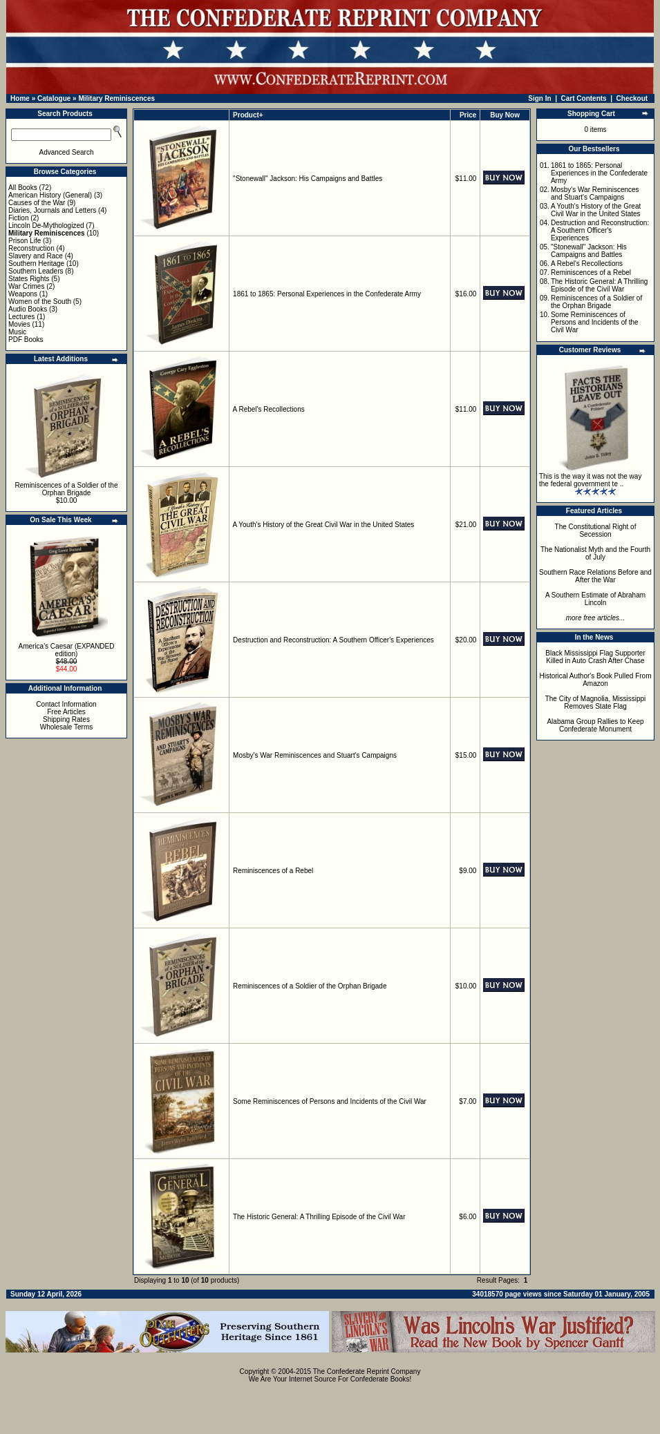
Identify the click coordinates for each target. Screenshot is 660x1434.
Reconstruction (31, 248)
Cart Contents (584, 98)
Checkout (632, 98)
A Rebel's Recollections (269, 409)
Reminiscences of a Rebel (273, 870)
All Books (22, 187)
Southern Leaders (36, 271)
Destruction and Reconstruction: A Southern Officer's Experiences (333, 640)
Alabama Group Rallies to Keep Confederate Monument (595, 725)
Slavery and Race (35, 256)
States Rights (28, 279)
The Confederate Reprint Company (367, 1371)
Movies (19, 324)
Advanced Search (66, 152)
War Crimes (26, 286)
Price (468, 115)
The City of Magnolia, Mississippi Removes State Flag (595, 702)
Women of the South (39, 301)
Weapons (22, 294)
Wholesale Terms (66, 727)
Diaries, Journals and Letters (52, 210)
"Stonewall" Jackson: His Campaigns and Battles (307, 178)
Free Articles (66, 712)
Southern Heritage (36, 263)
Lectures (21, 317)
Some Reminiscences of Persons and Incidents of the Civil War (329, 1101)
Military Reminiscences (116, 98)
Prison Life (24, 241)
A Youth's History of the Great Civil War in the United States (324, 524)
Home (20, 98)
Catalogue (53, 98)
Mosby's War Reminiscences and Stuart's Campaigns (315, 755)
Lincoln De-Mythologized (46, 225)
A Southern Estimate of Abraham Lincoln (595, 598)
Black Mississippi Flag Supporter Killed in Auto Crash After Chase (595, 657)
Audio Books (27, 309)
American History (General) (50, 195)
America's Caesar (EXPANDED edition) (67, 650)
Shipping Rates (66, 719)
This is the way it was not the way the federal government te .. (590, 480)
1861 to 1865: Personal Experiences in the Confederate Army (327, 294)
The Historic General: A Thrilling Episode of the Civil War (319, 1217)
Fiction (18, 218)
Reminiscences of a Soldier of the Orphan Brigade (66, 489)
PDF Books (26, 339)
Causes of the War (36, 203)
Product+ (248, 115)
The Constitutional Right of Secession (596, 530)
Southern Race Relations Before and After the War (595, 576)
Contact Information (66, 704)
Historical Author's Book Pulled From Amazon (596, 679)
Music (17, 332)
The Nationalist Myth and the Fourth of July (595, 553)
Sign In (539, 98)
